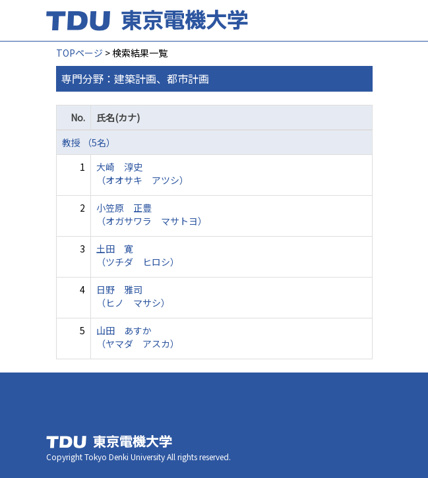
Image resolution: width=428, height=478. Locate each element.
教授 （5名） (88, 142)
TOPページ (79, 52)
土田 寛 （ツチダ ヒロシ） (137, 255)
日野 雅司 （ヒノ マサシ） (133, 296)
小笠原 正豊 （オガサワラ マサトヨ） (151, 214)
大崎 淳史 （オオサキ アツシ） (142, 173)
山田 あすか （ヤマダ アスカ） (137, 337)
